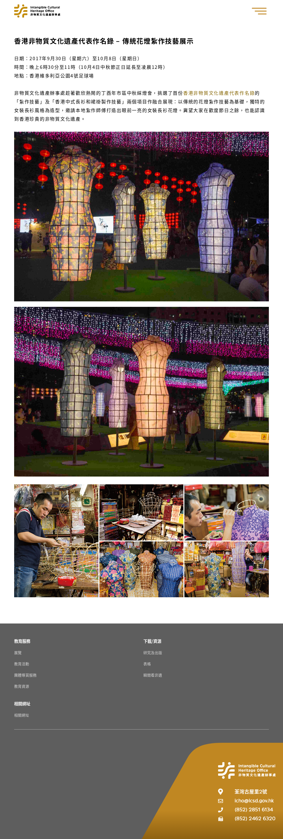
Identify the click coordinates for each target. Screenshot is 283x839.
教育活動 (21, 663)
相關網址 (21, 715)
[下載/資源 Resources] (152, 641)
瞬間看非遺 (152, 675)
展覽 (18, 652)
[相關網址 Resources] (22, 703)
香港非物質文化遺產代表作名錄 (219, 92)
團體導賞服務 (25, 675)
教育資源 (21, 686)
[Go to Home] (37, 11)
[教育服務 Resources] (22, 641)
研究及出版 (152, 652)
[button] (262, 11)
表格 (147, 663)
